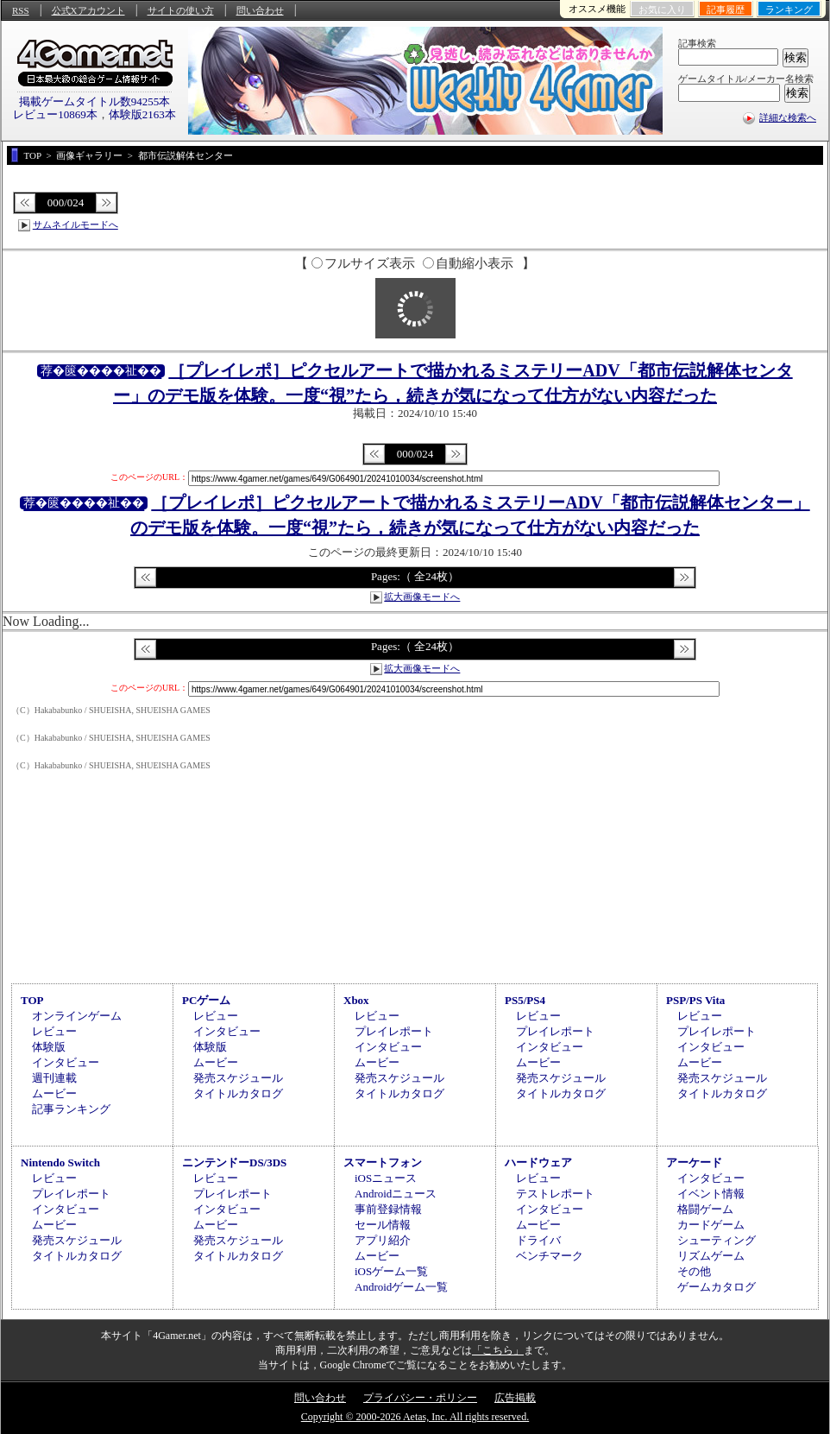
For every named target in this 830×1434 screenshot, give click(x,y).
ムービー (54, 1093)
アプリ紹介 (383, 1240)
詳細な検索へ (787, 117)
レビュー (54, 1031)
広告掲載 (515, 1398)
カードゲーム (711, 1224)
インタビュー (65, 1062)
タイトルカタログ (238, 1093)
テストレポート (555, 1193)
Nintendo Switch (60, 1162)
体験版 (49, 1046)
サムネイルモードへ (75, 224)
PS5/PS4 (525, 1000)
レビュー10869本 (55, 114)
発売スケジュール (238, 1077)
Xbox (356, 1000)
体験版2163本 (142, 114)
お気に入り (662, 9)
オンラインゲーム (77, 1015)
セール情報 (383, 1224)
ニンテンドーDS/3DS (234, 1162)
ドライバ (538, 1240)
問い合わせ (260, 10)
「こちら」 (498, 1350)
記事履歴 (726, 9)
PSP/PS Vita (695, 1000)
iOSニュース (386, 1178)
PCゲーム (206, 1000)
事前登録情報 (388, 1209)
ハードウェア (538, 1162)
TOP (32, 1000)
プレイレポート (394, 1031)
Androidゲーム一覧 (401, 1286)
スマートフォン (382, 1162)
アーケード (694, 1162)
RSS (20, 10)
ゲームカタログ (716, 1286)
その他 (694, 1271)
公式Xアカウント (88, 10)
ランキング (789, 9)
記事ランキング (71, 1108)
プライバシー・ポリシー (420, 1398)
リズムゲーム (711, 1255)
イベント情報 (711, 1193)
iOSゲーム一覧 (391, 1271)
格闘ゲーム (705, 1209)
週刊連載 (54, 1077)
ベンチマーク (549, 1255)
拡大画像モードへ (422, 596)
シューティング (716, 1240)
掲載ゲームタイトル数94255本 (95, 101)
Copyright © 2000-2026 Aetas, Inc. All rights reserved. (415, 1417)
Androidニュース (396, 1193)
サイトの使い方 (181, 10)
